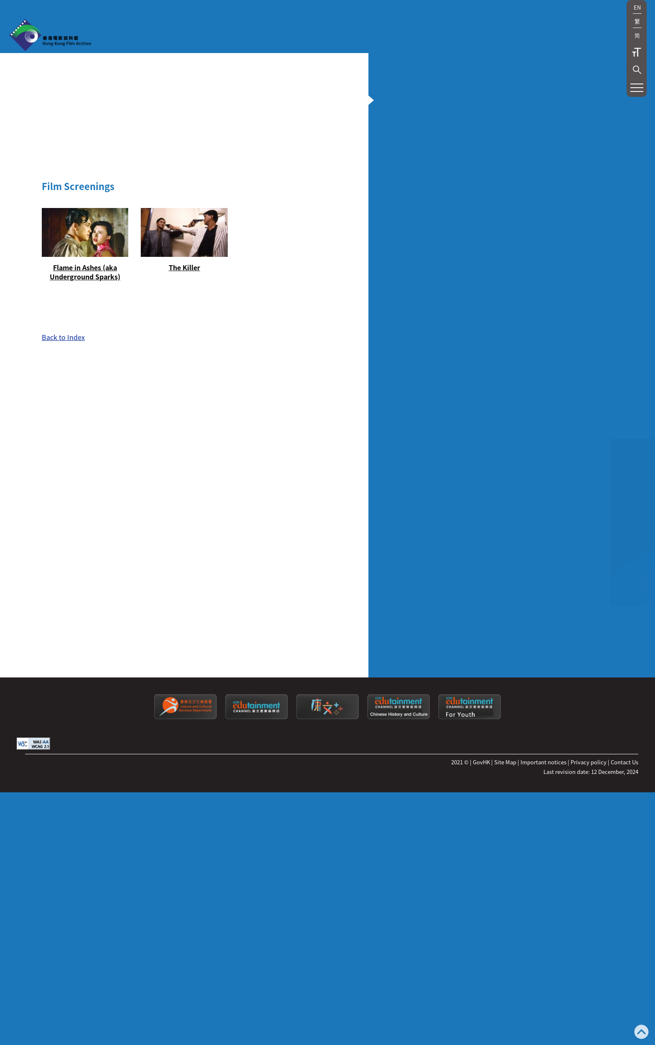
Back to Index (63, 680)
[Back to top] (641, 1033)
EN (637, 7)
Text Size (637, 52)
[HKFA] (50, 36)
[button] (637, 69)
